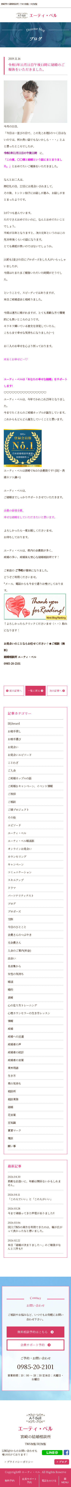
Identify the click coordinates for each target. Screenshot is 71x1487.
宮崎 (10, 997)
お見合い (13, 747)
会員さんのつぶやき (20, 935)
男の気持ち (14, 1083)
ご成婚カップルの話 (19, 778)
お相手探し (14, 731)
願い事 (12, 1146)
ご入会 (12, 770)
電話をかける (49, 1480)
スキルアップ (15, 880)
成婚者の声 (14, 1044)
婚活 (10, 982)
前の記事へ (14, 690)
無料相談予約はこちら (35, 1332)
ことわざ (13, 763)
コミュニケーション (20, 872)
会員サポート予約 (35, 1345)
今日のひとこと (17, 927)
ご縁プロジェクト (18, 809)
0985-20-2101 (12, 663)
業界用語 (13, 1068)
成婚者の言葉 (16, 1060)
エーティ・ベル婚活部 (21, 841)
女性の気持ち (16, 974)
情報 (10, 1021)
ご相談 (12, 802)
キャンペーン (16, 864)
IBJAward (14, 723)
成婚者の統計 (16, 1052)
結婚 (10, 1107)
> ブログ (62, 1462)
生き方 (12, 1076)
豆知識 (12, 1123)
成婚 (10, 1029)
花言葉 (12, 1115)
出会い (12, 958)
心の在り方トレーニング (22, 1005)
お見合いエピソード (20, 755)
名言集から (14, 966)
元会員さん (14, 942)
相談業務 (13, 1099)
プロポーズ (14, 911)
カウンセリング (17, 856)
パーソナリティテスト (21, 895)
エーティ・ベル (17, 833)
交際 (10, 919)
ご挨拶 (12, 794)
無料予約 (10, 1480)
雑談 (10, 1138)
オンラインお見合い (20, 849)
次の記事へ (57, 690)
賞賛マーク (14, 1130)
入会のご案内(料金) (19, 950)
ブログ (12, 903)
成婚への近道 (16, 1036)
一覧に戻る (35, 690)
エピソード (14, 825)
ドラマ (12, 888)
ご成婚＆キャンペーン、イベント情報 (30, 786)
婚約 (10, 989)
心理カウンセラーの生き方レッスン (29, 1013)
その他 (12, 817)
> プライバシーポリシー (19, 1462)
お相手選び (14, 739)
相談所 (12, 1091)
